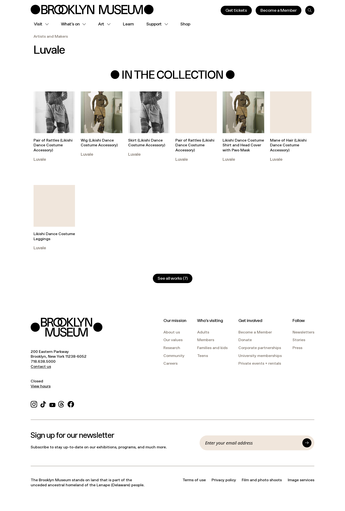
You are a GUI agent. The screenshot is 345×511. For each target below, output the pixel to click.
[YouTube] (52, 403)
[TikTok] (43, 403)
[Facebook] (71, 403)
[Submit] (306, 442)
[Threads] (61, 403)
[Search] (309, 10)
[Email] (252, 443)
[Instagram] (34, 403)
